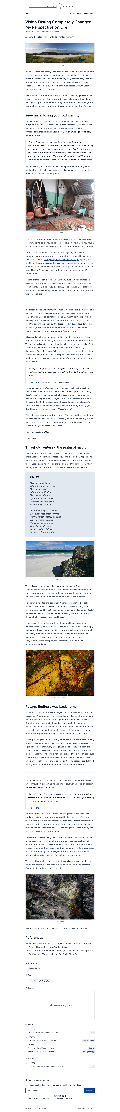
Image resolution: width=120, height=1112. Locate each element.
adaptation (33, 981)
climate (91, 1048)
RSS (88, 1108)
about (92, 1032)
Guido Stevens (41, 1108)
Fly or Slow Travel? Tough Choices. (41, 1048)
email (92, 1108)
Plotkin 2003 (70, 324)
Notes (72, 14)
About (92, 14)
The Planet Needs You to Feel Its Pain (41, 1052)
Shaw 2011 (35, 808)
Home (27, 14)
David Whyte (35, 382)
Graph (85, 14)
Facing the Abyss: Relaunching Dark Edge (43, 1032)
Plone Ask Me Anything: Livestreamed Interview (45, 1066)
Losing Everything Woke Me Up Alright (42, 1040)
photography (44, 981)
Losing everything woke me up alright (61, 259)
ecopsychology (34, 968)
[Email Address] (54, 1090)
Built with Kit (60, 1095)
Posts (79, 14)
